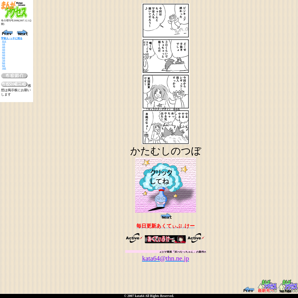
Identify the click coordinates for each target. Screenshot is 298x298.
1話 (3, 44)
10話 (4, 68)
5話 (3, 55)
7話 (3, 60)
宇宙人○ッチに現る (11, 38)
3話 (3, 49)
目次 (4, 41)
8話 (3, 63)
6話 (3, 57)
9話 (3, 65)
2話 (3, 47)
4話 (3, 52)
